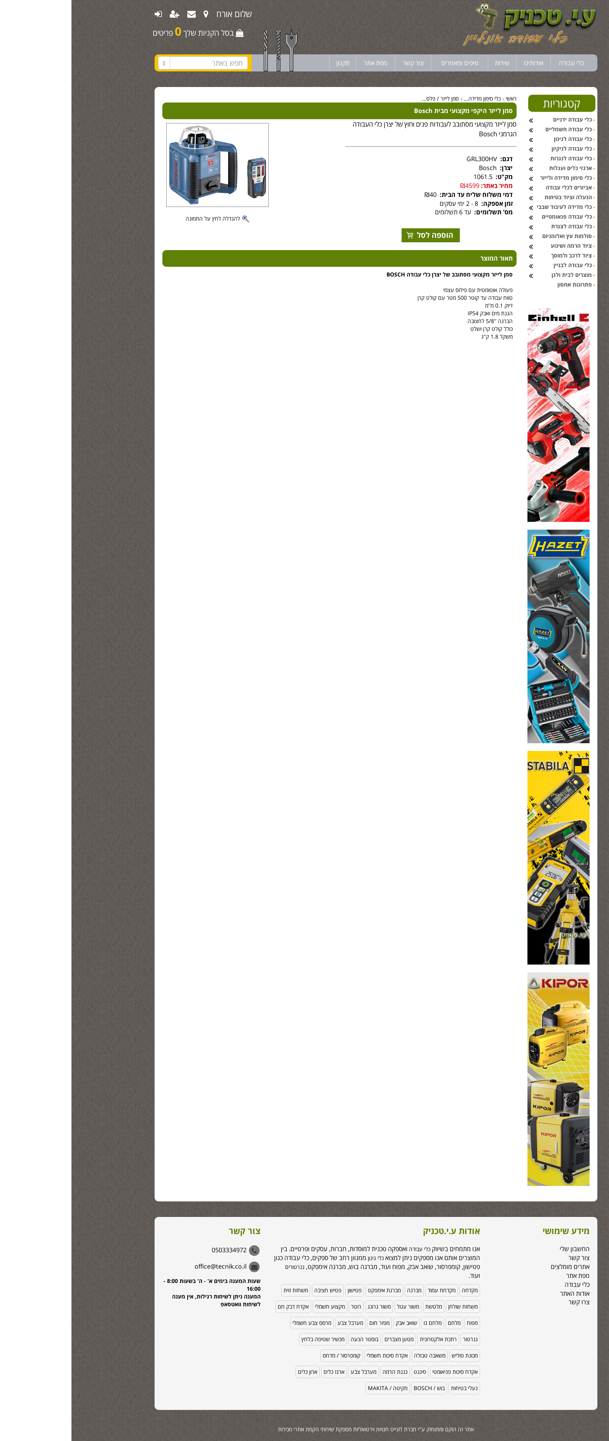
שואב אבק (335, 1322)
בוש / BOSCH (357, 1388)
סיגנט (348, 1371)
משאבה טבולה (358, 1355)
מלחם (382, 1322)
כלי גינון (303, 1258)
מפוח (400, 1322)
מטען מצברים (327, 1339)
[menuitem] (134, 13)
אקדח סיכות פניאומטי (383, 1371)
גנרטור (399, 1339)
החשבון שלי (503, 1249)
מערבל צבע (279, 1322)
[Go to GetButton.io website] (590, 1433)
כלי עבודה (499, 63)
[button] (593, 1389)
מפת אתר (304, 63)
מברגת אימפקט (312, 1290)
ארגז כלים (262, 1371)
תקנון (271, 63)
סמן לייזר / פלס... (368, 98)
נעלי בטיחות (392, 1388)
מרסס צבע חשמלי (240, 1322)
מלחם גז (361, 1322)
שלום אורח (163, 13)
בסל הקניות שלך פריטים (126, 31)
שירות (430, 63)
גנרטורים (223, 1267)
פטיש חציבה (256, 1290)
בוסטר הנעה (293, 1339)
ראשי (439, 98)
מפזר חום (308, 1322)
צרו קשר (507, 1302)
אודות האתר (503, 1293)
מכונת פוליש (393, 1355)
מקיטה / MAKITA (316, 1388)
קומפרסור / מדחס (270, 1355)
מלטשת (362, 1306)
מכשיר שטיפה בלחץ (251, 1339)
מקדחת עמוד (370, 1290)
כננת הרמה (323, 1371)
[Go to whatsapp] (590, 1419)
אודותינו (462, 63)
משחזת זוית (224, 1290)
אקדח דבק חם (221, 1306)
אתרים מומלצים (498, 1266)
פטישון (283, 1290)
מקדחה (398, 1290)
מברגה (343, 1290)
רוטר (285, 1306)
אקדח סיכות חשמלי (315, 1355)
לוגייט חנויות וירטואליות (306, 1429)
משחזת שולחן (391, 1306)
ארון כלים (236, 1371)
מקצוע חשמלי (258, 1306)
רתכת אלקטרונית (366, 1339)
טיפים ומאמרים (388, 63)
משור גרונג (307, 1306)
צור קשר (341, 63)
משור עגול (336, 1306)
